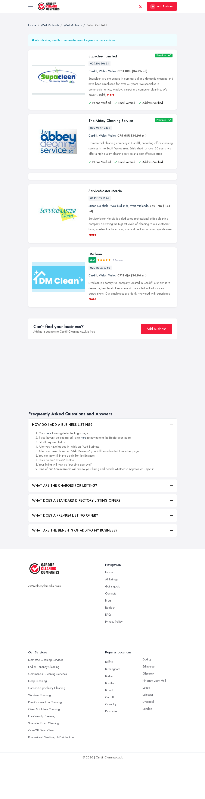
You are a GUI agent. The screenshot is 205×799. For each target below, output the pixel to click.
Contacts (110, 630)
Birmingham (112, 706)
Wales (102, 71)
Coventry (110, 741)
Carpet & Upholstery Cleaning (46, 725)
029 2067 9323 (100, 128)
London (147, 745)
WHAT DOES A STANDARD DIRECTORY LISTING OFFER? (76, 537)
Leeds (146, 724)
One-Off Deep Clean (41, 767)
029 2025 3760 (100, 305)
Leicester (148, 731)
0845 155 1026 (99, 235)
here (48, 470)
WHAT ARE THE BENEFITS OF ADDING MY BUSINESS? (74, 567)
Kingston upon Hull (154, 717)
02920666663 (99, 64)
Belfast (109, 699)
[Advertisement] (102, 411)
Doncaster (111, 748)
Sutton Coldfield (98, 242)
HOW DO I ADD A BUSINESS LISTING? (62, 461)
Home (109, 609)
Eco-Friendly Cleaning (42, 753)
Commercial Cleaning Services (47, 710)
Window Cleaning (39, 732)
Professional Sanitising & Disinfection (51, 774)
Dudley (147, 696)
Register (110, 644)
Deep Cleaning (37, 718)
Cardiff (92, 71)
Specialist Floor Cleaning (43, 760)
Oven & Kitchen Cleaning (44, 746)
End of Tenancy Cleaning (43, 703)
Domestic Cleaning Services (45, 696)
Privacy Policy (113, 658)
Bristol (109, 727)
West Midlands (119, 242)
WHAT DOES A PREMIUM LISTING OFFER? (65, 552)
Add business (156, 365)
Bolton (109, 713)
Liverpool (148, 738)
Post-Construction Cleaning (45, 739)
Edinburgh (149, 703)
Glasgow (148, 710)
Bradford (111, 720)
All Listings (111, 616)
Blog (108, 637)
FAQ (108, 651)
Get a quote (112, 623)
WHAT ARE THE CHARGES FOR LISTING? (64, 522)
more (111, 95)
